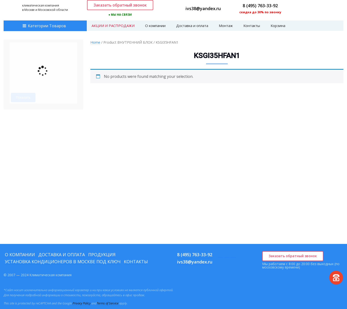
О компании (155, 25)
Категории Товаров (47, 25)
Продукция (101, 254)
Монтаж (226, 25)
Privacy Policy (82, 303)
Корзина (278, 25)
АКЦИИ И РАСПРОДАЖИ (113, 25)
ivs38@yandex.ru (203, 8)
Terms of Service (107, 303)
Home (95, 42)
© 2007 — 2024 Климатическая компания (38, 275)
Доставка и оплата (192, 25)
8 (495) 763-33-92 (260, 5)
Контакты (251, 25)
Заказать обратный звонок (120, 5)
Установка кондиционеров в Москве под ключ (62, 261)
